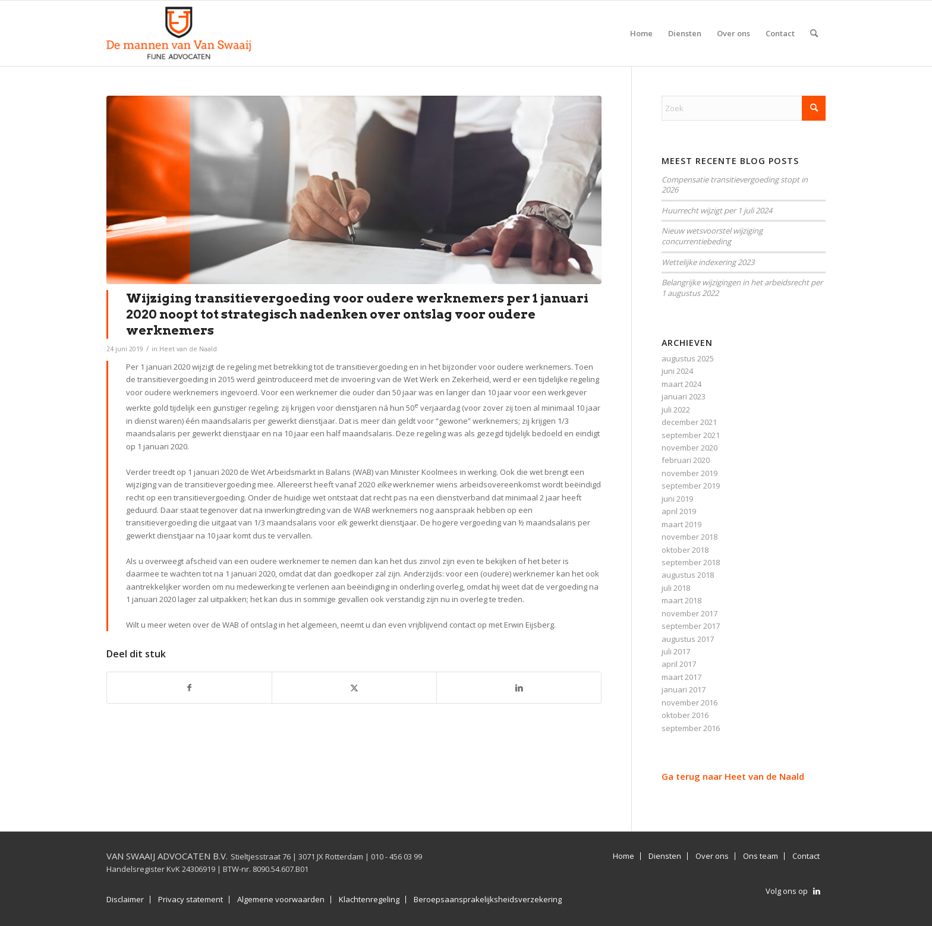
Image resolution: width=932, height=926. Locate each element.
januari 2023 (684, 396)
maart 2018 (681, 600)
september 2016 (691, 728)
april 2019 (679, 511)
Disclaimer (125, 899)
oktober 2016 (685, 715)
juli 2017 (676, 651)
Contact (806, 856)
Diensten (664, 856)
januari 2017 (684, 689)
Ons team (760, 856)
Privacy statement (190, 899)
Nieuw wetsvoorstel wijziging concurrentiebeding (712, 236)
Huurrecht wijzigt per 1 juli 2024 (717, 210)
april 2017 (679, 664)
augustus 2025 (688, 358)
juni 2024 (677, 371)
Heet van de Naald (188, 349)
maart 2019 (681, 524)
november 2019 (689, 473)
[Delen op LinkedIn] (519, 687)
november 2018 (689, 536)
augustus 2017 (688, 639)
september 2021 (691, 435)
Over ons (712, 856)
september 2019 (691, 485)
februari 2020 (686, 460)
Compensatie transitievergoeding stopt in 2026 (735, 185)
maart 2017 (681, 677)
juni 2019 (677, 498)
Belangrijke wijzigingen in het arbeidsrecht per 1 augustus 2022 (742, 287)
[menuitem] (641, 33)
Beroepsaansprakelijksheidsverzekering (488, 899)
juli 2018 (676, 587)
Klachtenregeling (369, 899)
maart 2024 (681, 384)
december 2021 (689, 422)
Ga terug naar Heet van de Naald (733, 776)
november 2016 (689, 702)
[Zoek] (814, 33)
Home (623, 856)
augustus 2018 (688, 574)
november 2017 (689, 613)
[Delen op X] (354, 687)
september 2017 (691, 626)
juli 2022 (676, 409)
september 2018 (691, 562)
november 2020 (689, 447)
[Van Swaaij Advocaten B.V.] (178, 33)
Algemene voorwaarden (281, 899)
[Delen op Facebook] (189, 687)
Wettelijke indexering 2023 (708, 262)
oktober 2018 (685, 549)
